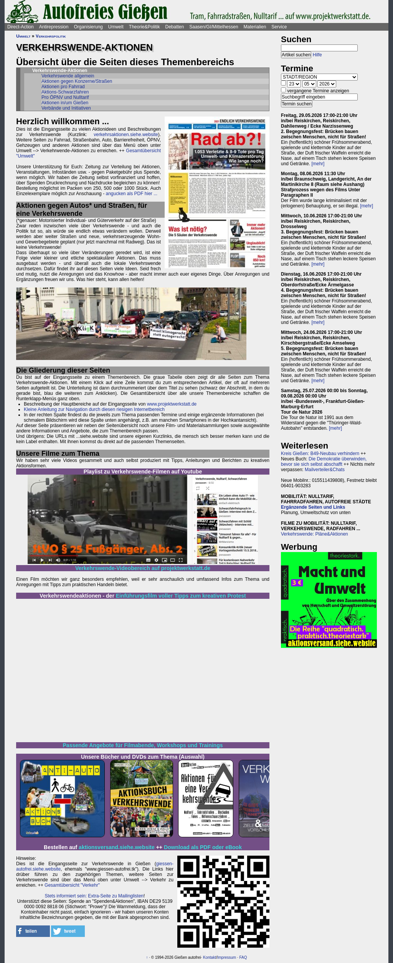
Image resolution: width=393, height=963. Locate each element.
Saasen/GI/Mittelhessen (213, 27)
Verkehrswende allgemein (67, 76)
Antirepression (54, 27)
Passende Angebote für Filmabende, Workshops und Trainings (143, 745)
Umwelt (116, 27)
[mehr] (317, 163)
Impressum (226, 957)
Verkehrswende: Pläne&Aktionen (314, 534)
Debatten (174, 27)
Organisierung (88, 27)
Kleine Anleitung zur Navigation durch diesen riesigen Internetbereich (94, 409)
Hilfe (317, 55)
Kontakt (209, 957)
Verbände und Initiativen (66, 108)
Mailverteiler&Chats (325, 469)
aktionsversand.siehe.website (117, 847)
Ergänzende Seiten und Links (313, 507)
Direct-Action (20, 27)
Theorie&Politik (144, 27)
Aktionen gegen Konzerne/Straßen (76, 81)
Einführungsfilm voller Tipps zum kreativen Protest (181, 596)
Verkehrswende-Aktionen (59, 70)
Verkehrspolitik (51, 36)
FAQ (243, 957)
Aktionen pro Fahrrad (63, 86)
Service (279, 27)
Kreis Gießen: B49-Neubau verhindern (320, 453)
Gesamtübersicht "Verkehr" (72, 885)
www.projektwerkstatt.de (171, 404)
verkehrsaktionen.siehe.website (126, 134)
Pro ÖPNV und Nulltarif (65, 97)
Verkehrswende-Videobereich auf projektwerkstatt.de (142, 568)
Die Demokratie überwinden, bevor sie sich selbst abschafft (324, 461)
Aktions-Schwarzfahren (65, 92)
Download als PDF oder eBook (203, 847)
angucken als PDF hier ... (131, 193)
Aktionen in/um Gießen (64, 102)
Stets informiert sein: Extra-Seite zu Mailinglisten (94, 896)
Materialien (255, 27)
